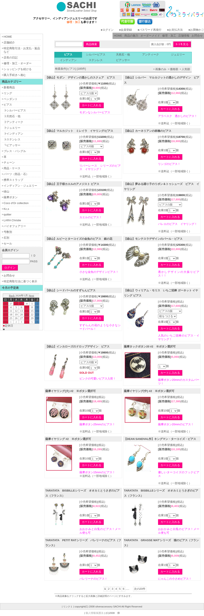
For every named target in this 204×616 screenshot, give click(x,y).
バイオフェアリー (15, 226)
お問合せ (197, 35)
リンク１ (68, 606)
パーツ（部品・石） (16, 174)
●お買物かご (196, 29)
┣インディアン (13, 133)
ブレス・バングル (15, 151)
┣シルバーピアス (15, 110)
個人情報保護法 (94, 612)
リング (8, 93)
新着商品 (9, 87)
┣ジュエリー (12, 127)
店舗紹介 (9, 42)
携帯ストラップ (13, 179)
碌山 (6, 191)
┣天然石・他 (12, 116)
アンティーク (150, 54)
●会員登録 (125, 29)
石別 (6, 237)
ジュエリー (178, 54)
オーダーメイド (150, 35)
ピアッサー (123, 60)
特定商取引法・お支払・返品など (22, 50)
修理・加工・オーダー (18, 63)
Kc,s (6, 208)
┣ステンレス (12, 139)
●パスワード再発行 (149, 29)
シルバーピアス (95, 54)
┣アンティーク (13, 122)
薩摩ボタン (11, 197)
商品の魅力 (131, 35)
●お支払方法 (175, 29)
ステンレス (96, 60)
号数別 (8, 231)
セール (8, 243)
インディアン (68, 60)
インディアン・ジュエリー (20, 185)
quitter (7, 214)
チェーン (9, 162)
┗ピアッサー (12, 145)
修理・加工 (169, 35)
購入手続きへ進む (15, 75)
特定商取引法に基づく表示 (20, 281)
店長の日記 (11, 57)
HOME (118, 35)
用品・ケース (12, 168)
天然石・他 (123, 54)
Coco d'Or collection (16, 203)
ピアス (8, 104)
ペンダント (11, 99)
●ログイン (107, 29)
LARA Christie (12, 220)
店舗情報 (183, 35)
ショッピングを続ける (18, 69)
